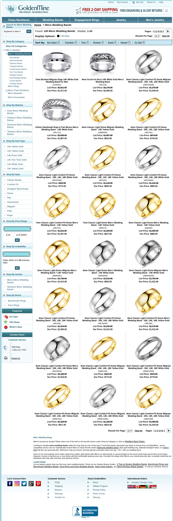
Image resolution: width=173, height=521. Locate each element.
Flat (9, 197)
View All (166, 36)
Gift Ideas (14, 322)
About (95, 482)
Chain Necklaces (19, 20)
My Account (122, 2)
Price (83, 42)
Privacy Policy (99, 490)
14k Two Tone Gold (17, 159)
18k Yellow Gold (15, 168)
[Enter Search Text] (14, 31)
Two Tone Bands (16, 72)
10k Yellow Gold (15, 146)
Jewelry (121, 20)
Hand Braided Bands (18, 78)
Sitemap (96, 497)
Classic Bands (14, 180)
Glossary (59, 493)
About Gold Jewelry (104, 466)
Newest (124, 42)
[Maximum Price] (24, 235)
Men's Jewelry (155, 20)
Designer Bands (16, 75)
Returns (58, 490)
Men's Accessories (16, 97)
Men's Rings (13, 86)
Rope (10, 215)
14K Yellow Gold (15, 151)
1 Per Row (64, 36)
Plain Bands (14, 58)
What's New (15, 327)
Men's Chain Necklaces (18, 90)
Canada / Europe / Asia (141, 482)
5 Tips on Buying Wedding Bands (132, 464)
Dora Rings (13, 305)
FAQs (57, 482)
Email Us (15, 358)
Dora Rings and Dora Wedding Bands (77, 466)
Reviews (97, 42)
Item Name (52, 42)
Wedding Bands (53, 20)
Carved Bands (15, 81)
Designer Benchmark (17, 189)
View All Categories (16, 46)
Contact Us (60, 497)
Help (161, 2)
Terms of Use (99, 493)
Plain (9, 211)
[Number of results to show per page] (157, 36)
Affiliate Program (100, 486)
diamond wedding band (108, 447)
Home (111, 2)
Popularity (69, 42)
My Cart (139, 2)
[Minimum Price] (11, 235)
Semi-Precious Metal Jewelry (130, 466)
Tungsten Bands (16, 66)
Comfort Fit (12, 184)
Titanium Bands (16, 63)
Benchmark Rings (17, 300)
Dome (10, 193)
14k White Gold (15, 164)
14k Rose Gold (14, 155)
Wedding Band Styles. (135, 441)
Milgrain (11, 206)
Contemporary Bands (18, 69)
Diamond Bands (16, 60)
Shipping (59, 486)
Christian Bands (16, 84)
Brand (110, 42)
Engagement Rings (87, 20)
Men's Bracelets (15, 93)
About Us (151, 2)
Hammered (12, 202)
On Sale (13, 316)
